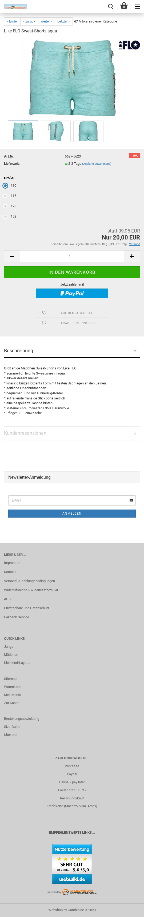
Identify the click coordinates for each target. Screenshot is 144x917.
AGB (7, 599)
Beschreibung (18, 350)
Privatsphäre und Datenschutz (26, 608)
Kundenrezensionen (25, 433)
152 (10, 216)
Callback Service (16, 617)
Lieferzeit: (12, 164)
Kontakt (10, 572)
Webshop (55, 910)
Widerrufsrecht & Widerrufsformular (31, 590)
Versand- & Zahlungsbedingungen (29, 581)
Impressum (12, 563)
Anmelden (72, 513)
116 (10, 196)
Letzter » (63, 21)
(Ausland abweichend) (96, 164)
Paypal (72, 774)
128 (10, 206)
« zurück (29, 21)
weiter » (46, 21)
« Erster (12, 21)
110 (10, 186)
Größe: (9, 178)
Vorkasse (72, 766)
